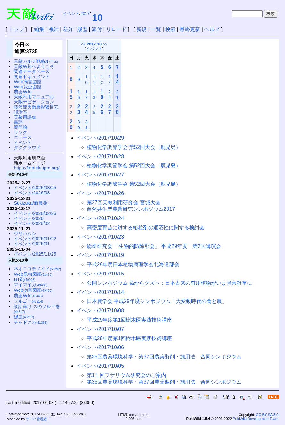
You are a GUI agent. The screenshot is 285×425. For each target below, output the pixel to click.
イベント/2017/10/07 (100, 329)
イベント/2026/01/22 (35, 238)
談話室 (20, 112)
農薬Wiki (22, 91)
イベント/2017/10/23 (100, 237)
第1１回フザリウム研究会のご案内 (127, 375)
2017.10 (94, 44)
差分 (68, 29)
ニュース (23, 137)
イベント (71, 13)
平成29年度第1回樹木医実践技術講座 (129, 320)
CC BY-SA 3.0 (267, 415)
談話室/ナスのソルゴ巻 (37, 309)
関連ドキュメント (32, 76)
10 (97, 17)
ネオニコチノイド (37, 268)
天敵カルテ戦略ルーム (36, 61)
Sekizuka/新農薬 (30, 203)
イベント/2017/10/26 (100, 193)
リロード (116, 29)
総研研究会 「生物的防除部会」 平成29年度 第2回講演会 (154, 246)
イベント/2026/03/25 (35, 187)
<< (83, 44)
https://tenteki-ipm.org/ (36, 167)
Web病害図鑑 (27, 81)
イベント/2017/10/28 (100, 156)
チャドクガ (30, 322)
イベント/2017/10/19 (100, 255)
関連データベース (32, 71)
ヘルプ (212, 29)
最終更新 (190, 29)
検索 (170, 29)
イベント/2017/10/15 (100, 273)
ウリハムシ (25, 233)
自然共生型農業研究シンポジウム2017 (131, 209)
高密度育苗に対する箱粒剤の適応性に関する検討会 (146, 227)
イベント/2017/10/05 (100, 366)
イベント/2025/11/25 (35, 254)
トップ (16, 29)
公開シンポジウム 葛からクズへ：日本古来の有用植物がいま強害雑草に (169, 283)
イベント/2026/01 (32, 243)
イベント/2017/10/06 (100, 347)
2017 (84, 13)
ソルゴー (28, 301)
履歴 (82, 29)
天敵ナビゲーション (34, 101)
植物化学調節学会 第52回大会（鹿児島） (134, 147)
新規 (141, 29)
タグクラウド (27, 147)
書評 (18, 122)
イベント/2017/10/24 (100, 218)
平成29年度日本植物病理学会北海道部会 (133, 264)
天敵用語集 (25, 117)
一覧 (156, 29)
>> (105, 44)
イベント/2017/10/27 (100, 174)
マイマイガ (30, 284)
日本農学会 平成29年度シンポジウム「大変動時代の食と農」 (157, 301)
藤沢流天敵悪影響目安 (36, 107)
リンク (20, 132)
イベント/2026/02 (32, 223)
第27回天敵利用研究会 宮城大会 (123, 202)
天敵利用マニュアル (34, 96)
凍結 (53, 29)
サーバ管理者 (36, 419)
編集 (39, 29)
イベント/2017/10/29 (100, 138)
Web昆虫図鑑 (27, 86)
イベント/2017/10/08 (100, 310)
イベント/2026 (28, 218)
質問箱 (20, 127)
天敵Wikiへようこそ (34, 66)
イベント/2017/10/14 (100, 292)
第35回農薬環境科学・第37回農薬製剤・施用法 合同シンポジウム (164, 356)
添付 (97, 29)
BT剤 (24, 279)
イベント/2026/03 (32, 192)
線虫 (24, 316)
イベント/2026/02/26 (35, 213)
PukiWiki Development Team (255, 419)
